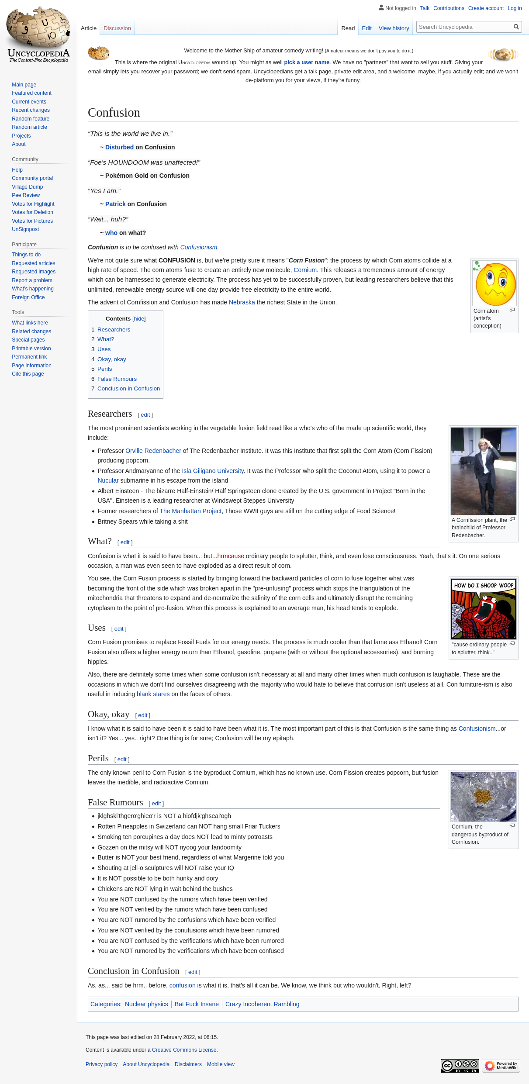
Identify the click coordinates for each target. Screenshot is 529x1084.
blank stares (153, 693)
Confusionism (199, 247)
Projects (21, 136)
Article (89, 28)
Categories (105, 1004)
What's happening (33, 289)
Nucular (107, 480)
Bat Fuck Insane (197, 1004)
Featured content (32, 93)
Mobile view (221, 1064)
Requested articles (33, 263)
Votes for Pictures (32, 221)
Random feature (30, 119)
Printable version (31, 348)
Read (348, 28)
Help (17, 170)
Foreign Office (28, 297)
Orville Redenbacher (153, 450)
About (18, 144)
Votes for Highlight (33, 204)
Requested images (33, 272)
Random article (29, 127)
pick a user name (306, 62)
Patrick (115, 203)
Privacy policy (102, 1064)
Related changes (31, 331)
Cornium (305, 269)
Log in (515, 8)
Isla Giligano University (212, 470)
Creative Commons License (184, 1050)
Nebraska (242, 302)
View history (394, 28)
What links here (30, 323)
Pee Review (26, 195)
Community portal (32, 178)
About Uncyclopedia (146, 1064)
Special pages (28, 340)
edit (145, 414)
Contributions (448, 8)
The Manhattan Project (191, 510)
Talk (424, 8)
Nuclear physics (146, 1004)
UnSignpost (25, 229)
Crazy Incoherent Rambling (262, 1004)
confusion (182, 985)
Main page (24, 85)
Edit (367, 28)
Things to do (26, 255)
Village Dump (27, 187)
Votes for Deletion (32, 212)
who (111, 232)
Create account (486, 8)
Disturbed (119, 147)
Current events (29, 102)
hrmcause (231, 555)
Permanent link (29, 357)
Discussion (117, 28)
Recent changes (31, 110)
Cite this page (28, 374)
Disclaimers (188, 1064)
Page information (32, 365)
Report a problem (32, 280)
